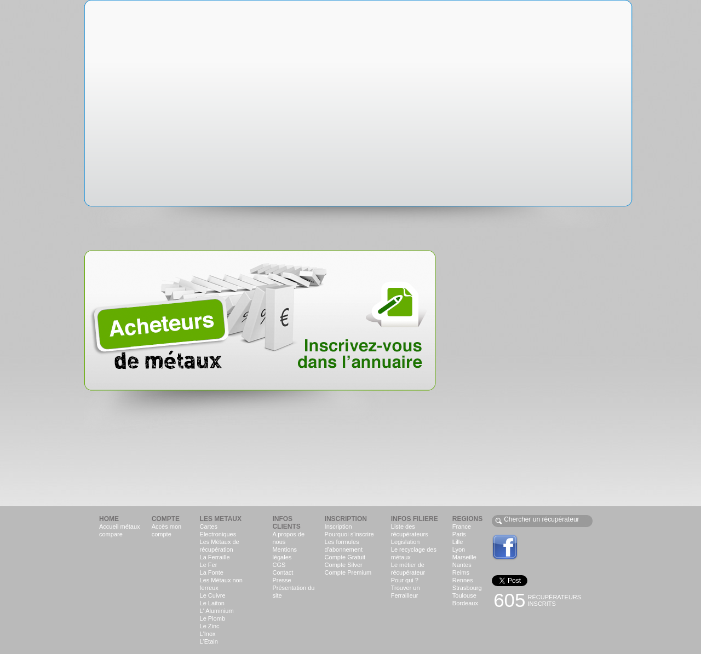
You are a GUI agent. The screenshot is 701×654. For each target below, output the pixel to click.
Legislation (405, 542)
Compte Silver (344, 565)
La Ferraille (215, 557)
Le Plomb (212, 618)
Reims (460, 572)
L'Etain (209, 641)
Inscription (338, 526)
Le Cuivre (213, 595)
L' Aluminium (217, 610)
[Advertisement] (548, 305)
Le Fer (208, 565)
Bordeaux (465, 603)
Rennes (462, 580)
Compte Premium (348, 572)
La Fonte (211, 572)
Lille (457, 542)
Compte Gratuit (345, 557)
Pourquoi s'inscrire (349, 534)
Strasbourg (467, 587)
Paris (459, 534)
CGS (278, 565)
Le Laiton (212, 603)
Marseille (464, 557)
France (461, 526)
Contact (282, 572)
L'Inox (208, 633)
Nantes (462, 565)
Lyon (458, 549)
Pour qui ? (404, 580)
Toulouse (464, 595)
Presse (281, 580)
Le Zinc (210, 626)
